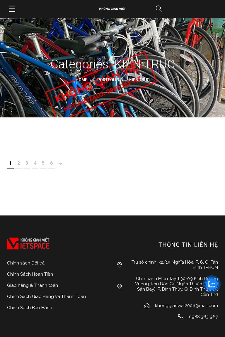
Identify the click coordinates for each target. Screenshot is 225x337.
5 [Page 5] (43, 163)
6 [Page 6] (51, 163)
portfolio (108, 79)
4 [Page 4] (35, 163)
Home (81, 79)
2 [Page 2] (18, 163)
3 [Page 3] (26, 163)
